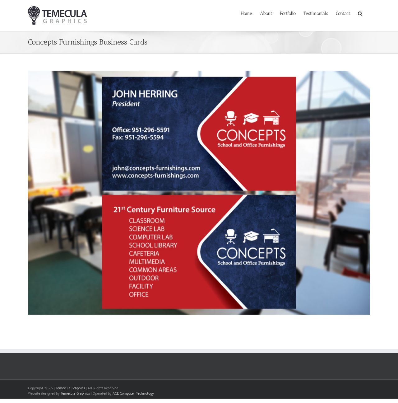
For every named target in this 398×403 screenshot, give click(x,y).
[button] (360, 13)
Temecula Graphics (70, 388)
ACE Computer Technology (133, 393)
